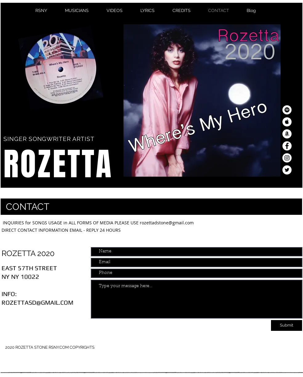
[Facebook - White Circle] (287, 145)
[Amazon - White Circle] (287, 133)
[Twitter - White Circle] (287, 169)
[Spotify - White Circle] (287, 109)
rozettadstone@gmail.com (167, 223)
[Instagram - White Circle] (287, 157)
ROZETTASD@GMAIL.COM (37, 302)
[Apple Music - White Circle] (287, 121)
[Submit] (286, 325)
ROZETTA (58, 164)
